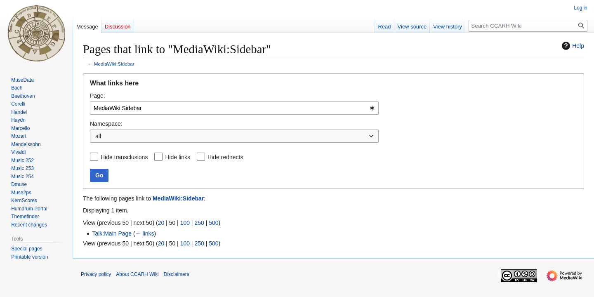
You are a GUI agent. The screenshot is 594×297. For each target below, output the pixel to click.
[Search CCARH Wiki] (528, 26)
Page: (97, 95)
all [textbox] (98, 136)
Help (572, 46)
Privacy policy (96, 274)
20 (161, 222)
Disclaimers (176, 274)
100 (185, 222)
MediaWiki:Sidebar (114, 63)
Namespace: (106, 123)
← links (144, 233)
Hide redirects (225, 157)
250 (199, 222)
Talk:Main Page (112, 233)
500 (213, 222)
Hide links (177, 157)
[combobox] (234, 108)
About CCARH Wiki (137, 274)
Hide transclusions (124, 157)
